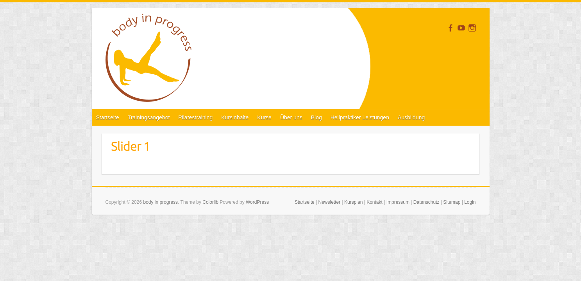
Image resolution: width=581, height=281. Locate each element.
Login (470, 202)
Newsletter (329, 202)
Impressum (397, 202)
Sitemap (451, 202)
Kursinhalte (234, 117)
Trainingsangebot (149, 117)
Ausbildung (411, 117)
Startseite (107, 117)
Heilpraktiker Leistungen (360, 117)
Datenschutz (426, 202)
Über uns (291, 117)
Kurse (264, 117)
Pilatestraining (195, 117)
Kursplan (353, 202)
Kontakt (374, 202)
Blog (316, 117)
